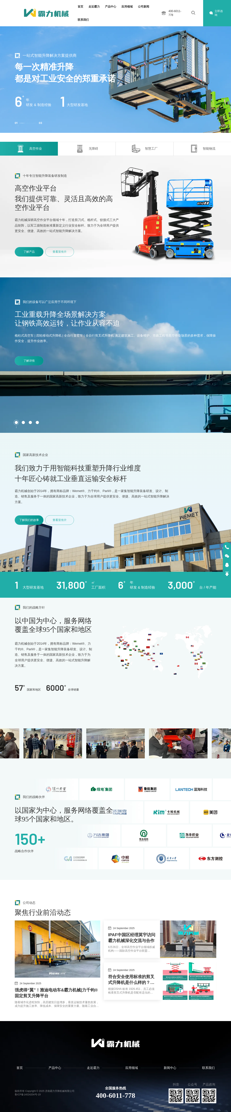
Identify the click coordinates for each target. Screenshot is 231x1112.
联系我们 (83, 19)
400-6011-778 (115, 1095)
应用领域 (127, 6)
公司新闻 (143, 6)
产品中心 (110, 6)
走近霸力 (94, 6)
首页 (80, 6)
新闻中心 (170, 1068)
